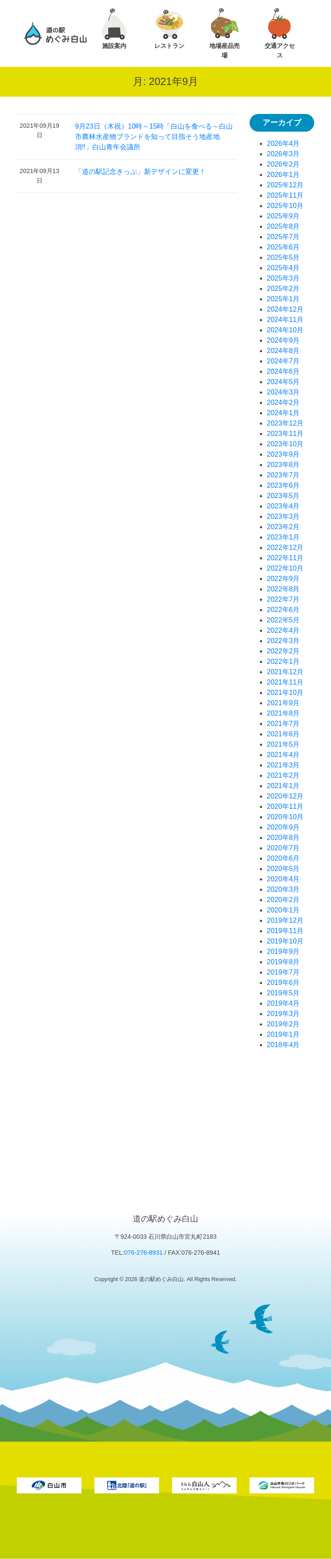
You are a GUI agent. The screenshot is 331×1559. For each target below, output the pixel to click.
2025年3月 (283, 278)
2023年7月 (283, 475)
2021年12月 (285, 671)
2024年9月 (283, 340)
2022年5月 (283, 620)
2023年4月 (283, 506)
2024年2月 (283, 402)
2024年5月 (283, 381)
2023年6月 (283, 485)
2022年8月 (283, 589)
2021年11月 (285, 682)
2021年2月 (283, 775)
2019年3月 (283, 1013)
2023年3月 (283, 516)
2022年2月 (283, 651)
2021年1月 (283, 785)
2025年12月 (285, 185)
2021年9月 (283, 703)
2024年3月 (283, 392)
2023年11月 (285, 433)
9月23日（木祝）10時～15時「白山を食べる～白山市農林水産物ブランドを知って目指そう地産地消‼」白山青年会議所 (154, 137)
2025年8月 (283, 226)
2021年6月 (283, 734)
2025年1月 (283, 299)
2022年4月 (283, 630)
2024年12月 (285, 309)
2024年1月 (283, 413)
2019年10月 (285, 941)
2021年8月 (283, 713)
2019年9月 (283, 951)
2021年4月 (283, 754)
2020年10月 (285, 817)
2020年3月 (283, 889)
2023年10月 (285, 444)
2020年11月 (285, 806)
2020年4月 (283, 879)
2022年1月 (283, 661)
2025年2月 (283, 288)
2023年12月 (285, 423)
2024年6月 (283, 371)
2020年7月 (283, 848)
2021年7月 (283, 723)
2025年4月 (283, 267)
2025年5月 (283, 257)
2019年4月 (283, 1003)
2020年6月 (283, 858)
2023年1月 (283, 537)
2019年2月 (283, 1024)
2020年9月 (283, 827)
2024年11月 (285, 319)
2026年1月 (283, 174)
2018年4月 (283, 1044)
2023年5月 (283, 495)
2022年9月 (283, 578)
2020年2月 (283, 899)
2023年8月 (283, 464)
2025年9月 (283, 216)
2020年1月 (283, 910)
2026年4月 (283, 143)
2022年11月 (285, 558)
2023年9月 (283, 454)
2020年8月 (283, 837)
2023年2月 (283, 526)
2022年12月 (285, 547)
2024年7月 (283, 361)
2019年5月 (283, 993)
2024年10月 (285, 330)
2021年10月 (285, 692)
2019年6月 (283, 982)
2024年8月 (283, 350)
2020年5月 (283, 868)
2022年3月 (283, 640)
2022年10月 (285, 568)
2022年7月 (283, 599)
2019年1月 (283, 1034)
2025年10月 (285, 205)
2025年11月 (285, 195)
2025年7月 (283, 236)
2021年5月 (283, 744)
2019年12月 (285, 920)
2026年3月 (283, 154)
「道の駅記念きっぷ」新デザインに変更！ (140, 171)
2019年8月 (283, 962)
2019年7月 (283, 972)
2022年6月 (283, 609)
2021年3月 (283, 765)
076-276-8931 (143, 1252)
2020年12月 (285, 796)
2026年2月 (283, 164)
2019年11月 (285, 930)
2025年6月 (283, 247)
